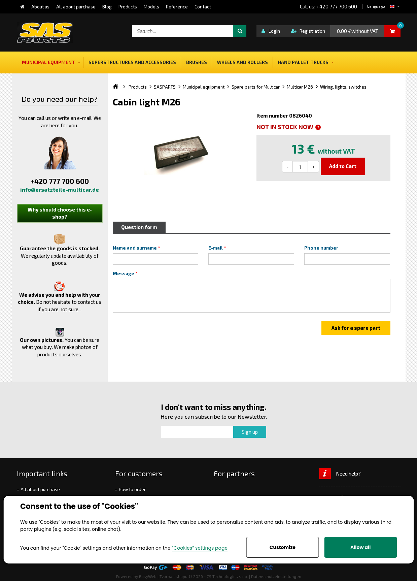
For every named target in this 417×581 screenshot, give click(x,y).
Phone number (321, 248)
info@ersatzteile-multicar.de (59, 189)
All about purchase (40, 489)
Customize (283, 547)
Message (123, 273)
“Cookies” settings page (200, 548)
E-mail (215, 248)
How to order (132, 489)
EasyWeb (148, 576)
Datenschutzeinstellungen (276, 576)
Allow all (360, 547)
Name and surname (135, 248)
